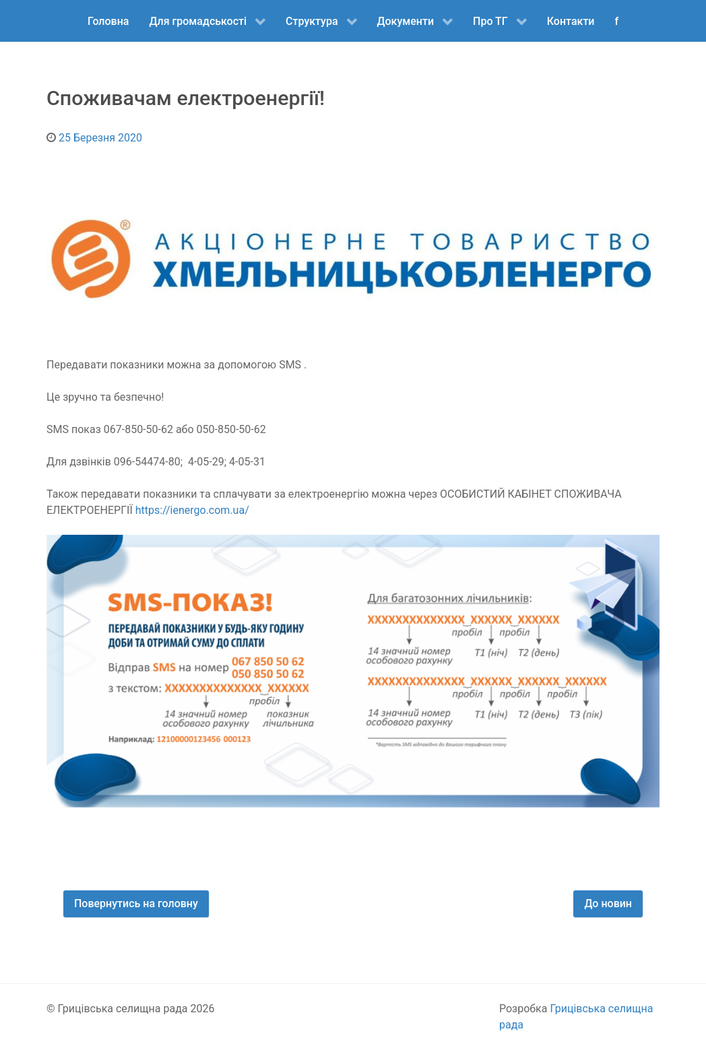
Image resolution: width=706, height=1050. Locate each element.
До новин (608, 903)
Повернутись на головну (136, 903)
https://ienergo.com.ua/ (192, 510)
